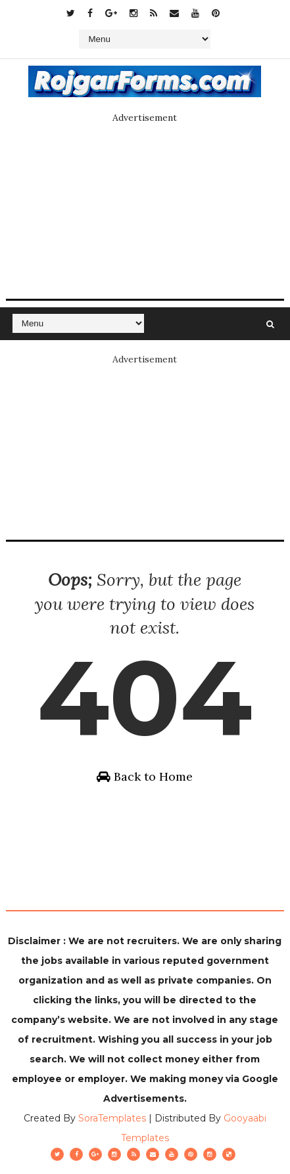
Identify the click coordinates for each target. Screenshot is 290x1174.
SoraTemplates (112, 1118)
